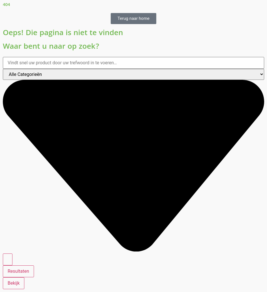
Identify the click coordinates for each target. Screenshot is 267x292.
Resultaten (18, 271)
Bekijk (14, 283)
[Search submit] (7, 259)
